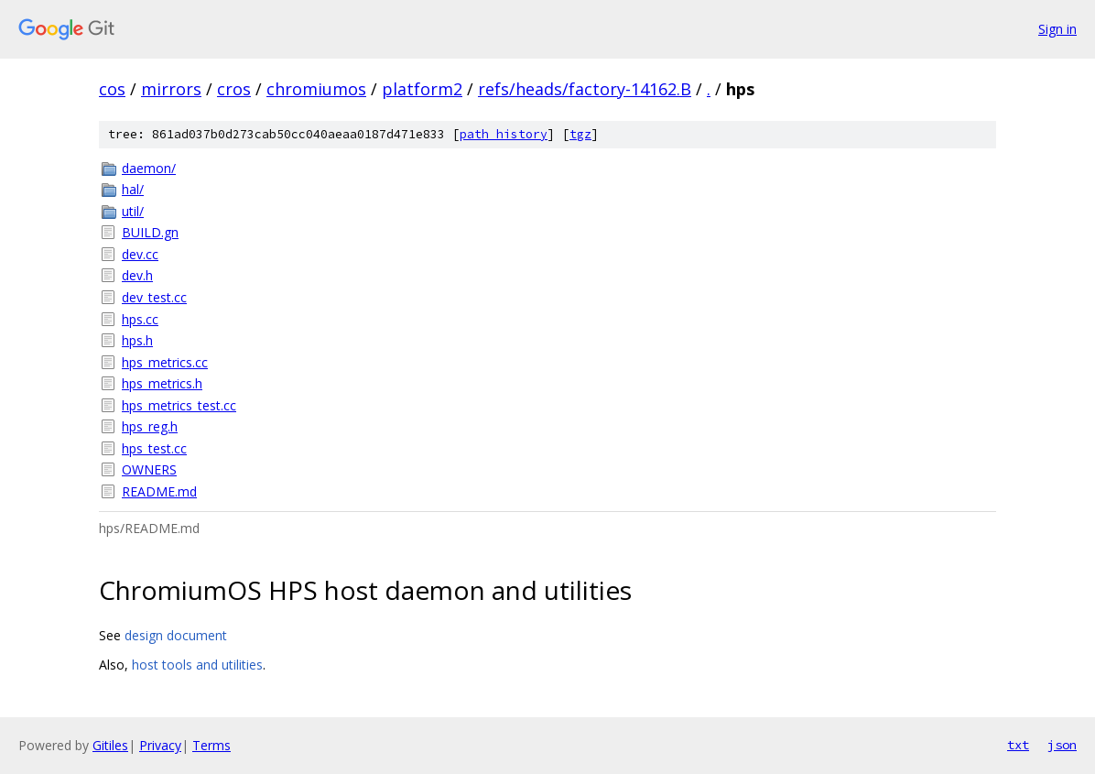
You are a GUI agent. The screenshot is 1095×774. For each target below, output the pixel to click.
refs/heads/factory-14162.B (584, 89)
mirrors (171, 89)
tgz (580, 134)
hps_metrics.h (162, 383)
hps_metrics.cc (165, 362)
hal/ (133, 189)
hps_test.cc (154, 448)
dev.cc (140, 254)
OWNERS (149, 469)
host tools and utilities (197, 664)
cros (234, 89)
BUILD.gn (150, 232)
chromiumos (316, 89)
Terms (211, 745)
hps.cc (140, 319)
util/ (133, 211)
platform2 (422, 89)
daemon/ (149, 168)
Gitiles (110, 745)
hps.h (137, 340)
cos (112, 89)
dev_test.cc (154, 297)
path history (504, 134)
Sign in (1057, 29)
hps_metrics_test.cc (179, 405)
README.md (159, 491)
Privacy (160, 745)
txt (1018, 744)
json (1062, 744)
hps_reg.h (150, 426)
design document (176, 635)
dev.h (137, 275)
